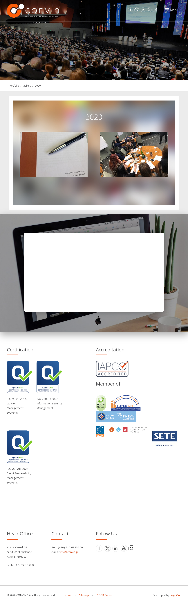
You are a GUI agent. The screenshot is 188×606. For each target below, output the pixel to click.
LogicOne (175, 595)
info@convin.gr (69, 552)
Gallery (27, 85)
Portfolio (14, 85)
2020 (38, 85)
